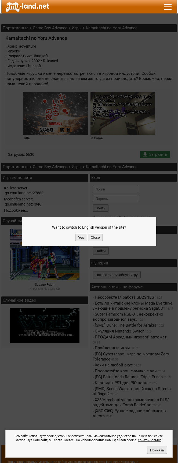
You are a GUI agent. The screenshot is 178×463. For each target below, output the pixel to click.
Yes (81, 237)
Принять (157, 450)
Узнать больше (149, 440)
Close (95, 237)
